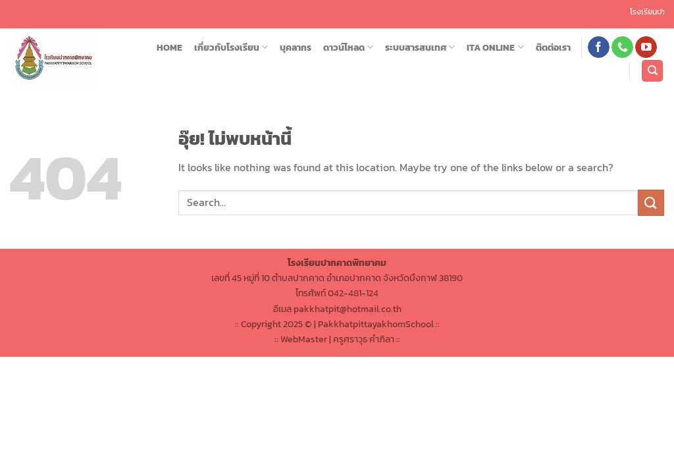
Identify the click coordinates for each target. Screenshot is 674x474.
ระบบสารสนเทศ (420, 47)
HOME (169, 47)
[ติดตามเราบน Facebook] (598, 47)
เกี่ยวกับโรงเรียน (231, 47)
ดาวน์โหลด (348, 47)
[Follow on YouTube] (646, 47)
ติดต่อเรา (553, 47)
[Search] (652, 71)
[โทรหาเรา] (622, 47)
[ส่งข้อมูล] (651, 202)
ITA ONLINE (495, 47)
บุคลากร (295, 47)
